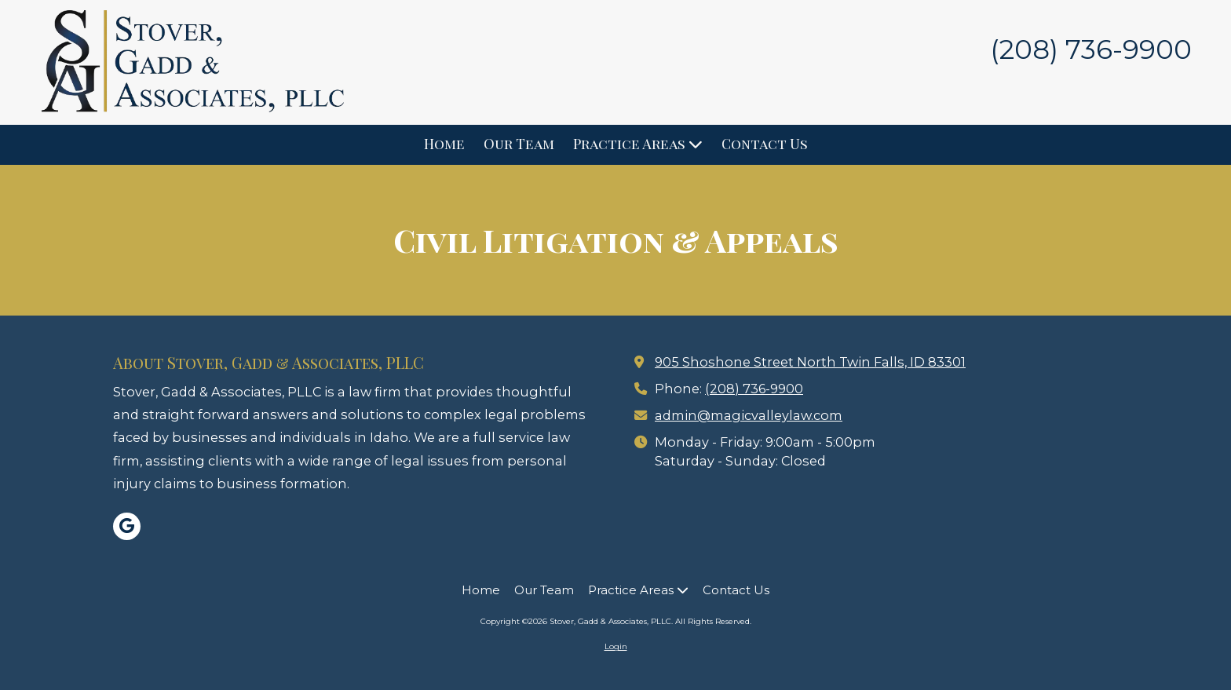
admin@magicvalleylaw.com (748, 415)
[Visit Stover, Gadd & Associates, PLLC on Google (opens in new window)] (127, 526)
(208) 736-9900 (754, 388)
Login (616, 646)
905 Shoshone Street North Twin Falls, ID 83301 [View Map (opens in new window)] (810, 362)
